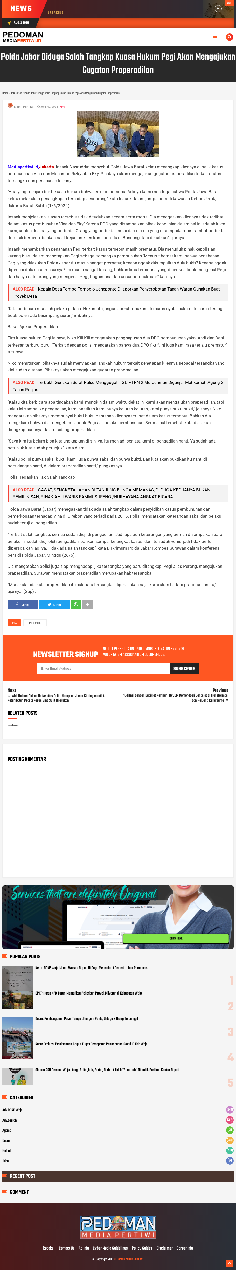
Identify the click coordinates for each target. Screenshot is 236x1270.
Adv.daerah (9, 1120)
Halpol (6, 1151)
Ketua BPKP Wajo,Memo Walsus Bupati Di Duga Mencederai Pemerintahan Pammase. (91, 968)
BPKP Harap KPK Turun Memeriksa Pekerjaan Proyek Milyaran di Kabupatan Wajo (88, 993)
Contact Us (67, 1248)
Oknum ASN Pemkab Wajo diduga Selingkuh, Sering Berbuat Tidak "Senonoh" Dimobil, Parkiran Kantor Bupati (107, 1070)
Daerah (6, 1141)
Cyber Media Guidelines (110, 1248)
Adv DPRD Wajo (12, 1110)
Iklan (5, 1161)
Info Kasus (35, 623)
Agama (6, 1130)
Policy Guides (142, 1248)
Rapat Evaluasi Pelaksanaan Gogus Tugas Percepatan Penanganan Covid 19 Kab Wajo (91, 1044)
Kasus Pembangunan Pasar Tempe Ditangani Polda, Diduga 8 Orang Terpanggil (86, 1019)
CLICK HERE (176, 938)
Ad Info (84, 1248)
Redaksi (49, 1248)
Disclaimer (164, 1248)
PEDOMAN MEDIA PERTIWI (128, 1259)
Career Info (185, 1248)
